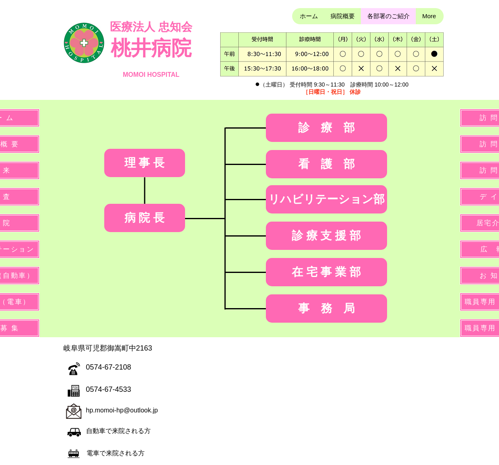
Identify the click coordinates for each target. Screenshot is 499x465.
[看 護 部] (326, 164)
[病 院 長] (144, 218)
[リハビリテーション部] (326, 199)
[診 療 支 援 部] (326, 236)
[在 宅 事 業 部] (326, 272)
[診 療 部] (326, 128)
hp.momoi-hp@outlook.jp (122, 410)
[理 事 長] (144, 163)
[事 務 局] (326, 308)
